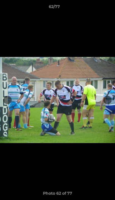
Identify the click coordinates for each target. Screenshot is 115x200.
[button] (95, 8)
